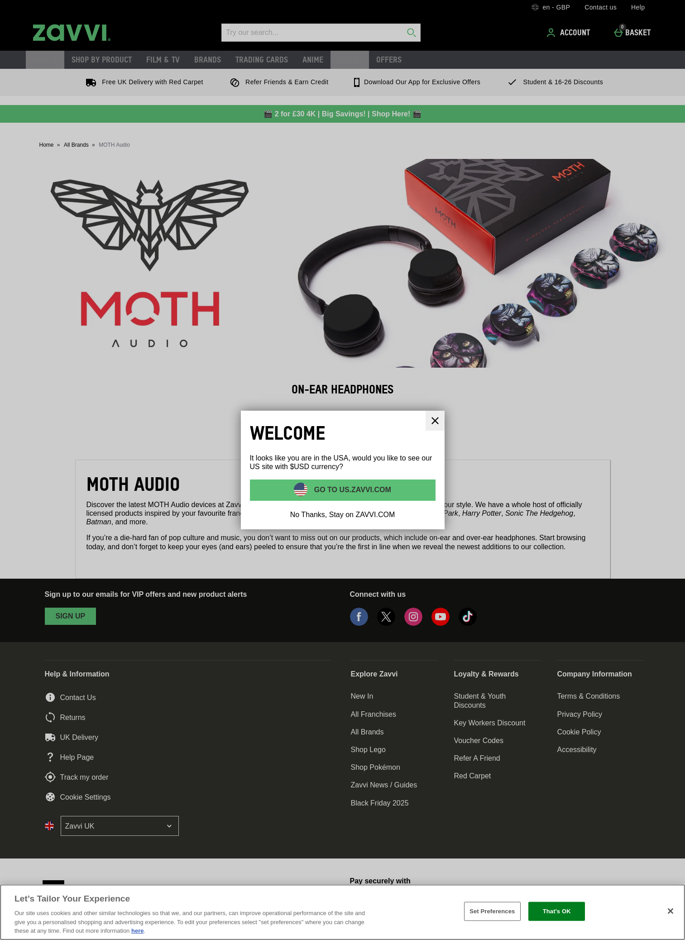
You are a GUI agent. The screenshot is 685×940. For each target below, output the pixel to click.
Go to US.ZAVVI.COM (351, 490)
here (137, 930)
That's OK (557, 911)
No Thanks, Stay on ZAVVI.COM (342, 514)
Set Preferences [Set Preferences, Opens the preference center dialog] (492, 911)
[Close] (670, 911)
